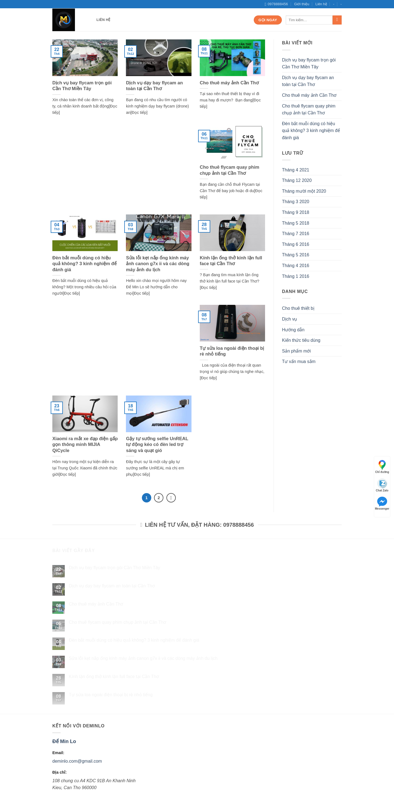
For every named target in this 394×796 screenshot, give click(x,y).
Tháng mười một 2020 (304, 191)
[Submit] (337, 20)
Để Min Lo (64, 741)
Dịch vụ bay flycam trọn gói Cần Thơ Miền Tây (82, 86)
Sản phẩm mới (296, 351)
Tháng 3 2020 (295, 201)
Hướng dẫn (293, 329)
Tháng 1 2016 (295, 276)
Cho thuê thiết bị (298, 308)
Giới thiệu (301, 4)
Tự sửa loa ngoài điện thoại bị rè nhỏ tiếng (232, 351)
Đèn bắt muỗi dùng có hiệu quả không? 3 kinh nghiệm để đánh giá (84, 263)
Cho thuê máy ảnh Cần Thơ (229, 82)
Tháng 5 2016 (295, 254)
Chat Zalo (382, 485)
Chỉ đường (382, 467)
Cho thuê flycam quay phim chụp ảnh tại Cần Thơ (229, 170)
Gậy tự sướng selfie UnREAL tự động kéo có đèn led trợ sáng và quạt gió (157, 444)
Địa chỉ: (59, 772)
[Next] (171, 497)
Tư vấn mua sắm (298, 361)
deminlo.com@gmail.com (77, 761)
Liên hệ (321, 4)
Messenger (382, 503)
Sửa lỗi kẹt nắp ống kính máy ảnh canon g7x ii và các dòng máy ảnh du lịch (157, 263)
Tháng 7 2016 (295, 233)
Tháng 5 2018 (295, 223)
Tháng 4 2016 (295, 265)
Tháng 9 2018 (295, 212)
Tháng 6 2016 (295, 244)
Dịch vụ (289, 319)
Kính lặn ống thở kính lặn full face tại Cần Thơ (231, 261)
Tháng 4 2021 (295, 170)
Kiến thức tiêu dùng (301, 340)
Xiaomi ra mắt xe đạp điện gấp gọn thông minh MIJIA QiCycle (85, 444)
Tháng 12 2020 (297, 180)
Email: (58, 753)
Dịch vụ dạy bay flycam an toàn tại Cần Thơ (154, 86)
